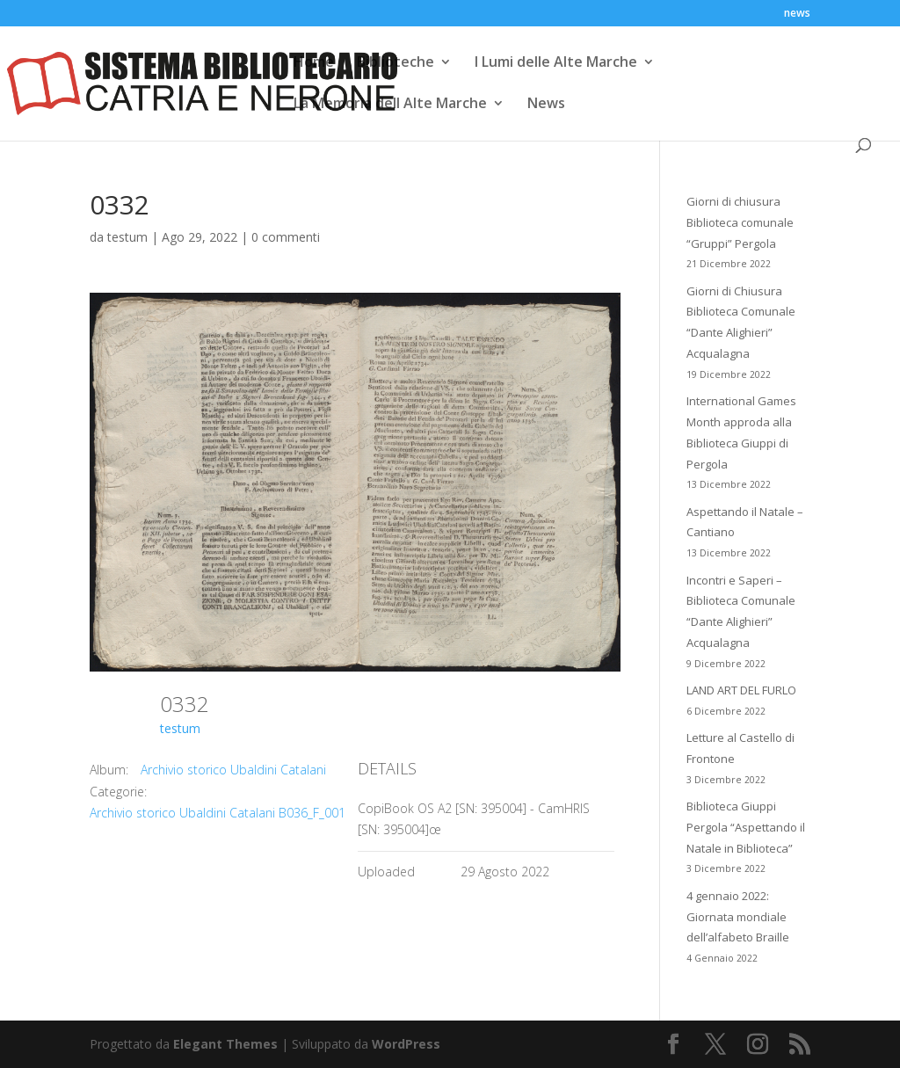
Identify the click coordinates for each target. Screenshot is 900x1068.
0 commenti (285, 237)
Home (314, 63)
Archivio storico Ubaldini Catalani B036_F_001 (217, 812)
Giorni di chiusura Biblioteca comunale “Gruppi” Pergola (740, 222)
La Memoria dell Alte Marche (390, 105)
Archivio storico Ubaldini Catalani (233, 769)
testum (127, 237)
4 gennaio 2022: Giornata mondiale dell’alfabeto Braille (737, 917)
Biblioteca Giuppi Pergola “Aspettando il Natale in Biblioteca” (745, 827)
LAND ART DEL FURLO (741, 690)
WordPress (406, 1043)
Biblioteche (395, 63)
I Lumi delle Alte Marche (556, 63)
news (797, 14)
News (546, 105)
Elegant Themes (225, 1043)
